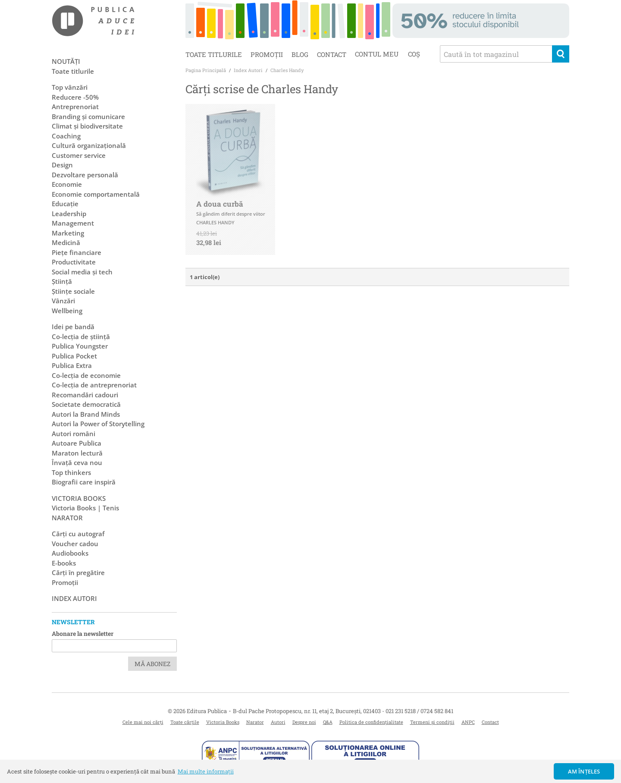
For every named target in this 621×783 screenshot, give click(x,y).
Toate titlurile (213, 54)
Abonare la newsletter (82, 633)
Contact (331, 54)
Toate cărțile (184, 722)
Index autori (74, 598)
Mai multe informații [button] (206, 771)
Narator (255, 722)
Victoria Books (222, 722)
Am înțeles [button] (584, 771)
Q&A (327, 722)
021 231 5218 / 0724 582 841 (419, 711)
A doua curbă (219, 204)
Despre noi (304, 722)
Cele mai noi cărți (142, 722)
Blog (300, 54)
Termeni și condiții (432, 722)
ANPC (468, 722)
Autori (278, 722)
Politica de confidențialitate (371, 722)
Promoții (267, 54)
